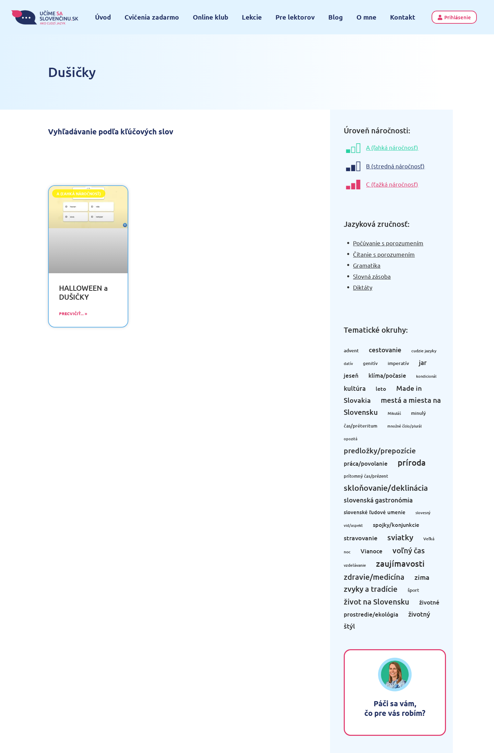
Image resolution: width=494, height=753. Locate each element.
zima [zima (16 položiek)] (422, 577)
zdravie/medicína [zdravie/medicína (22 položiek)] (374, 577)
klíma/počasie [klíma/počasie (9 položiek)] (387, 375)
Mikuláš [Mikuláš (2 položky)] (394, 413)
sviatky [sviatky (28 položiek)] (400, 537)
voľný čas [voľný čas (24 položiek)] (408, 550)
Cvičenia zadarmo (152, 17)
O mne (366, 17)
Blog (335, 17)
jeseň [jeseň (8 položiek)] (351, 375)
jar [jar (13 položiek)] (423, 362)
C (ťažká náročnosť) (392, 184)
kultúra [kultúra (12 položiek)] (355, 388)
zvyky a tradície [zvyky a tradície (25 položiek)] (371, 589)
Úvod (103, 17)
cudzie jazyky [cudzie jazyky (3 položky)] (423, 351)
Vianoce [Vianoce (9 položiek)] (372, 551)
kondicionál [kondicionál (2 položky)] (426, 376)
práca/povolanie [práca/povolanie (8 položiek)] (366, 463)
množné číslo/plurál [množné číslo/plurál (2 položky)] (404, 426)
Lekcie (252, 17)
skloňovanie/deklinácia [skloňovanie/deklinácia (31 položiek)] (386, 487)
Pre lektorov (295, 17)
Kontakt (402, 17)
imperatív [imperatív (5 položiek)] (398, 363)
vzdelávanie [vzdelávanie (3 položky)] (355, 565)
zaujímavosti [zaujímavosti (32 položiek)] (400, 563)
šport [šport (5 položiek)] (413, 590)
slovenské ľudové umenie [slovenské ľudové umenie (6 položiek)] (374, 512)
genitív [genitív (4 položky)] (370, 363)
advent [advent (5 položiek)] (351, 350)
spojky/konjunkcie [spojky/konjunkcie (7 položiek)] (396, 524)
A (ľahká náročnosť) (392, 147)
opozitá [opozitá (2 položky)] (350, 439)
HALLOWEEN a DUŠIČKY (83, 292)
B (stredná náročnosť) (395, 165)
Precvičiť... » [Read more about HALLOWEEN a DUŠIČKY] (73, 313)
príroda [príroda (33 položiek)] (412, 462)
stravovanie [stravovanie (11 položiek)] (360, 538)
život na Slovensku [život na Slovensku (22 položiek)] (376, 601)
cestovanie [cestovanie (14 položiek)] (385, 349)
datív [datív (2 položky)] (348, 363)
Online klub (210, 17)
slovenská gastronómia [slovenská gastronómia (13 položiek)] (378, 500)
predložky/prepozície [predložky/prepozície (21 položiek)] (380, 450)
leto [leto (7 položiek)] (381, 388)
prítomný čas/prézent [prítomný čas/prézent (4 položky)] (366, 476)
